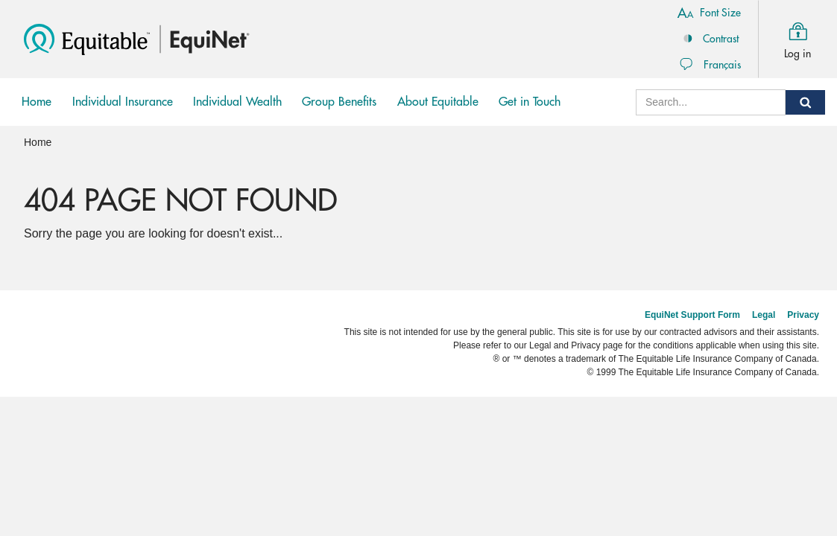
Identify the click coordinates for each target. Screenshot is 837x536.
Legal (763, 315)
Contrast (709, 38)
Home (36, 102)
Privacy (803, 315)
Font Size (709, 12)
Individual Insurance (121, 111)
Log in (797, 37)
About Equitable (437, 102)
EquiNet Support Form (692, 315)
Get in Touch (529, 102)
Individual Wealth (237, 111)
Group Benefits (339, 111)
